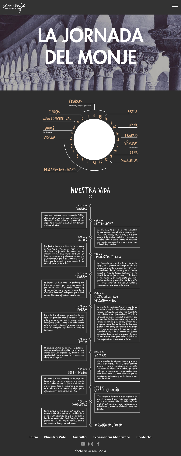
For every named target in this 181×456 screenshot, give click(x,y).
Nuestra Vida (55, 437)
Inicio (34, 437)
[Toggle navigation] (175, 6)
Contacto (143, 437)
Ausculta (79, 437)
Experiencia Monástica (111, 437)
